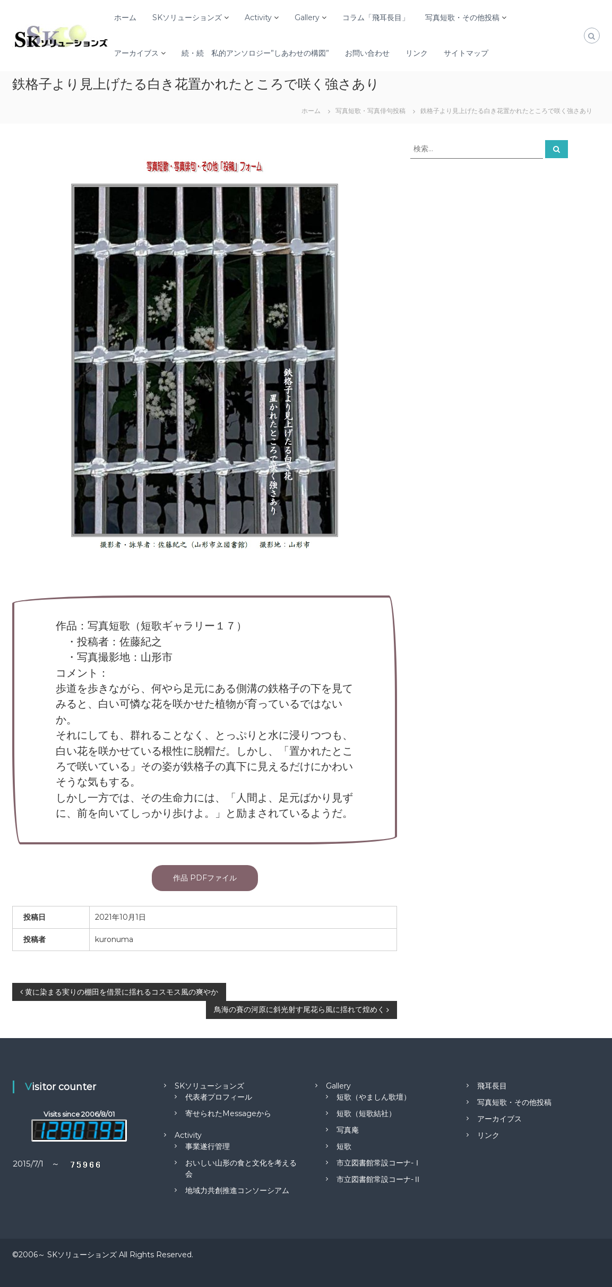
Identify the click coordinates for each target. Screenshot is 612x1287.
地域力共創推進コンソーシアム (237, 1190)
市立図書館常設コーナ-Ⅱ (379, 1179)
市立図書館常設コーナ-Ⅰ (379, 1163)
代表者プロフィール (218, 1097)
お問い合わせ (367, 53)
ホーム (125, 17)
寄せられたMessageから (228, 1113)
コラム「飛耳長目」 (375, 17)
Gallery (307, 17)
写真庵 (348, 1130)
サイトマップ (466, 53)
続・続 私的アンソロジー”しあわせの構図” (255, 53)
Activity (258, 17)
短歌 (344, 1146)
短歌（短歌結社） (366, 1113)
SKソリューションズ (187, 17)
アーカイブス (136, 53)
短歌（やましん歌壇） (374, 1097)
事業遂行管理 (207, 1146)
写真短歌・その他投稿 (462, 17)
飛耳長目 (492, 1086)
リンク (417, 53)
